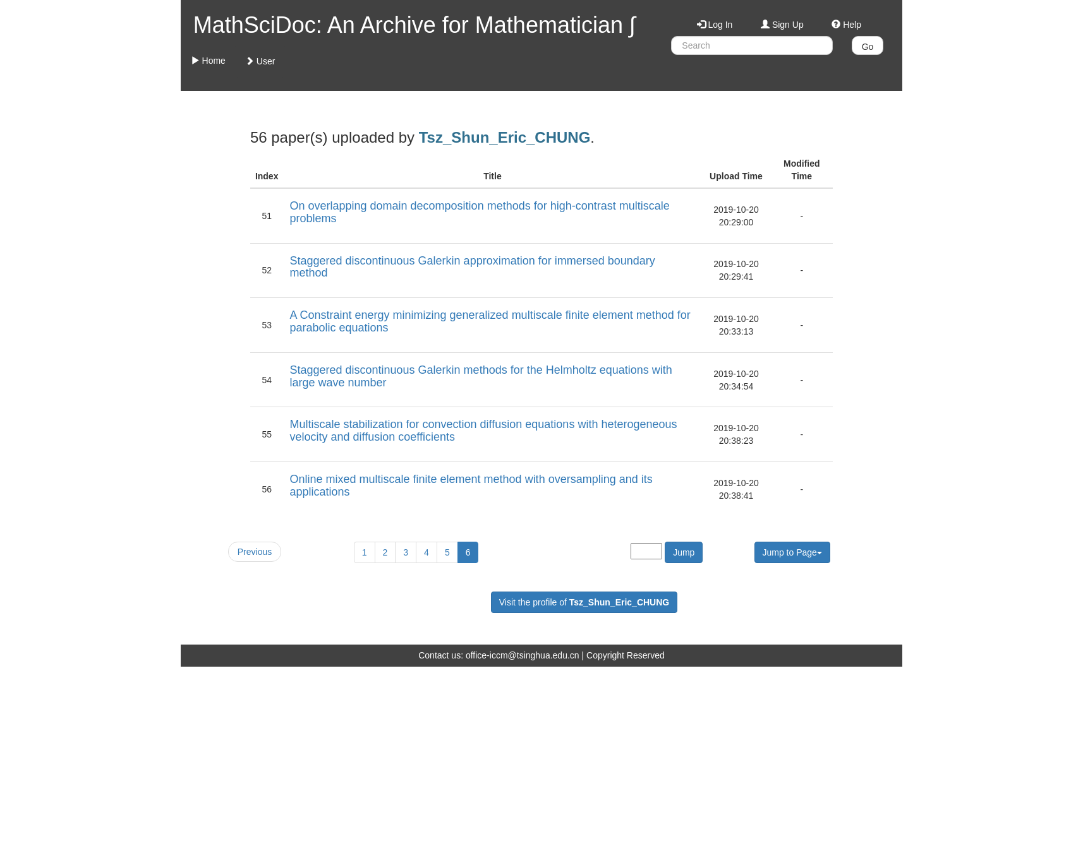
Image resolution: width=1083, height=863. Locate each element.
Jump (683, 552)
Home (208, 61)
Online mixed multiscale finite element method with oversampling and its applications (470, 485)
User (260, 61)
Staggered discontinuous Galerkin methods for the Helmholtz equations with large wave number (480, 376)
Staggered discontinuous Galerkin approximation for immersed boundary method (472, 267)
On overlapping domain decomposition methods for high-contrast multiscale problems (479, 212)
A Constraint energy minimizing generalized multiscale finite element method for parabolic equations (489, 321)
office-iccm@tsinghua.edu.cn (522, 655)
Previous (255, 552)
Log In (715, 25)
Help (846, 25)
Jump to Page (792, 552)
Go (868, 47)
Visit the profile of (584, 602)
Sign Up (782, 25)
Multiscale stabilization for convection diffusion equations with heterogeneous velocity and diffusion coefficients (483, 430)
